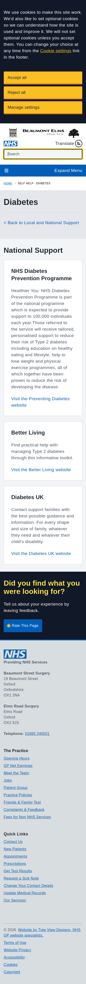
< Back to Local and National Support (41, 222)
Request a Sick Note (21, 878)
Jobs (8, 780)
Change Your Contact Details (28, 886)
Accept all (17, 77)
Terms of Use (15, 943)
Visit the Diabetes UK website (41, 553)
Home (8, 183)
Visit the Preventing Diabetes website (40, 402)
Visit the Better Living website (41, 469)
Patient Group (16, 788)
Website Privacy (17, 950)
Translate (68, 143)
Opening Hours (17, 758)
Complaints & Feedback (24, 810)
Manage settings (23, 107)
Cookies (11, 965)
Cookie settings (55, 50)
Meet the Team (16, 773)
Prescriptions (15, 864)
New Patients (15, 849)
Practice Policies (18, 795)
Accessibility (14, 957)
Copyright (12, 972)
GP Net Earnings (18, 766)
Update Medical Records (25, 893)
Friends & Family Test (22, 802)
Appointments (15, 856)
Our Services (15, 900)
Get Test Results (18, 871)
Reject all (16, 92)
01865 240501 (37, 734)
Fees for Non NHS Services (27, 817)
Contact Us (13, 842)
